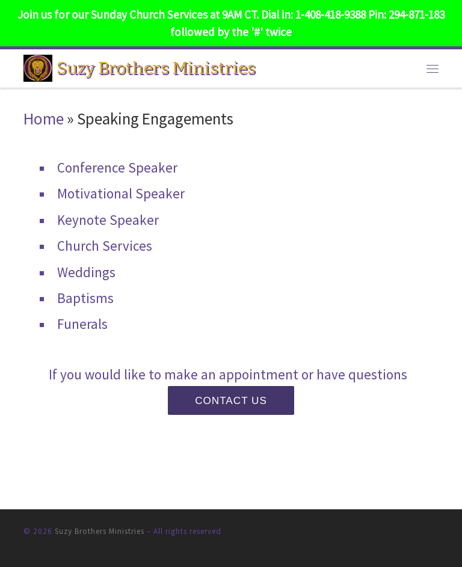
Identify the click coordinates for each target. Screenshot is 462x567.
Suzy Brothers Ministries (99, 531)
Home (43, 118)
